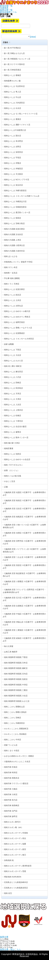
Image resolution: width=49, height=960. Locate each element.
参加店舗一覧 (6, 6)
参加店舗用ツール (8, 12)
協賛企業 (4, 937)
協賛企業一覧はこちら (10, 949)
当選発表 (4, 8)
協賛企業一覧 (6, 10)
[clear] (33, 37)
